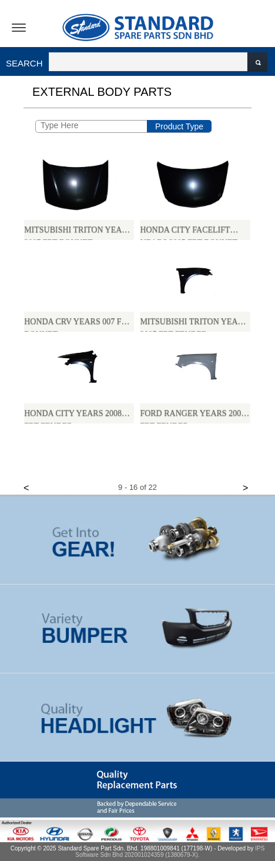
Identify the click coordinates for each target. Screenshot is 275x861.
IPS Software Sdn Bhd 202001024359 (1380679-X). (169, 851)
